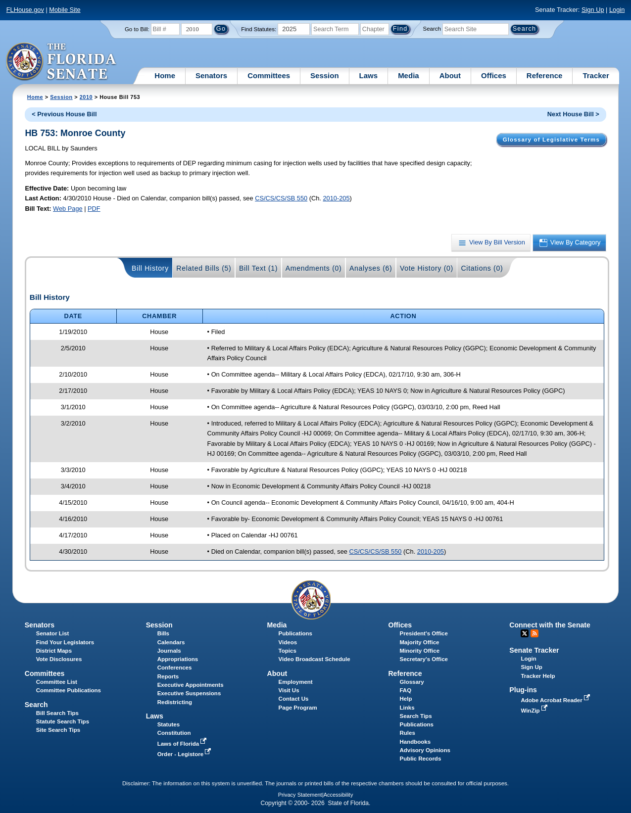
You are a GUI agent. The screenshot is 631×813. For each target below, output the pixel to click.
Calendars (171, 642)
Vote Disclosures (59, 659)
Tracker (595, 75)
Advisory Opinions (424, 750)
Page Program (298, 708)
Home (164, 75)
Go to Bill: (137, 29)
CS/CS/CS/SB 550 (281, 198)
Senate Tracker (534, 650)
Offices (493, 75)
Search (432, 29)
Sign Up (593, 9)
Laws (368, 75)
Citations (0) (482, 268)
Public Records (420, 759)
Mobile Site (64, 9)
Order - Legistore (185, 754)
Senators (211, 75)
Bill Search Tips (57, 713)
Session (324, 75)
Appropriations (177, 659)
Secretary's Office (423, 659)
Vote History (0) (426, 268)
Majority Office (419, 642)
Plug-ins (523, 690)
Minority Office (419, 651)
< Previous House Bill (64, 114)
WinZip (535, 711)
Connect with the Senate (549, 625)
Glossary (411, 682)
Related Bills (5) (203, 268)
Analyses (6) (370, 268)
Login (617, 9)
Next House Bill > (573, 114)
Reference (545, 75)
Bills (163, 633)
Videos (288, 642)
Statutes (168, 724)
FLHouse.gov (25, 9)
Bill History (150, 268)
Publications (295, 633)
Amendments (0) (314, 268)
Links (406, 708)
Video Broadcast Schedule (314, 659)
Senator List (52, 633)
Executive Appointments (190, 685)
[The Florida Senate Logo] (61, 62)
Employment (296, 682)
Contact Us (294, 699)
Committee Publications (68, 690)
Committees (268, 75)
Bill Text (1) (258, 268)
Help (405, 699)
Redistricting (174, 702)
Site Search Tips (58, 730)
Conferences (174, 667)
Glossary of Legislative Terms (551, 140)
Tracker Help (538, 676)
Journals (169, 651)
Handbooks (415, 742)
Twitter (525, 633)
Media (408, 75)
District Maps (54, 651)
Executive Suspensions (189, 693)
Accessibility (338, 795)
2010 (86, 97)
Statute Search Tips (62, 721)
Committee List (56, 682)
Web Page (68, 208)
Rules (407, 733)
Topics (287, 651)
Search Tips (415, 716)
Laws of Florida (183, 744)
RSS (534, 633)
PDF (94, 208)
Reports (168, 676)
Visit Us (289, 690)
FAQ (405, 690)
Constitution (174, 733)
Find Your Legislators (65, 642)
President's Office (423, 633)
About (450, 75)
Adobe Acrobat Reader (556, 700)
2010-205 (336, 198)
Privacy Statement (300, 795)
